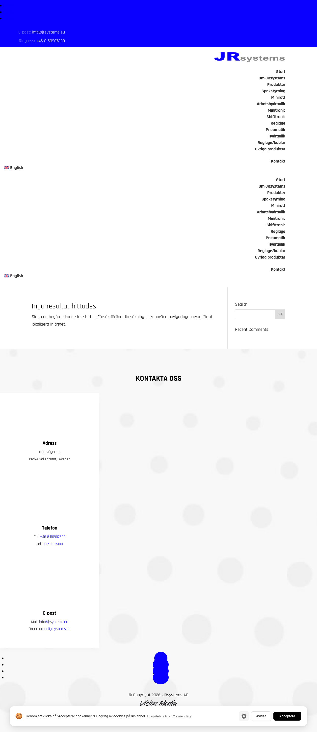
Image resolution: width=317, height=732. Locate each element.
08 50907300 (53, 557)
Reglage (278, 123)
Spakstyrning (273, 91)
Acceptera (287, 716)
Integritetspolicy (158, 716)
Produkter (276, 84)
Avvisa (261, 716)
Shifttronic (275, 117)
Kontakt (278, 161)
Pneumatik (275, 130)
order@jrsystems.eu (55, 642)
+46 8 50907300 (50, 41)
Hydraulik (276, 136)
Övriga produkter (270, 149)
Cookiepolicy (182, 716)
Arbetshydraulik (271, 104)
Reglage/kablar (271, 142)
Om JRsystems (272, 78)
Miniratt (278, 97)
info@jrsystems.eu (48, 32)
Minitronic (276, 110)
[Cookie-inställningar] (244, 716)
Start (280, 71)
